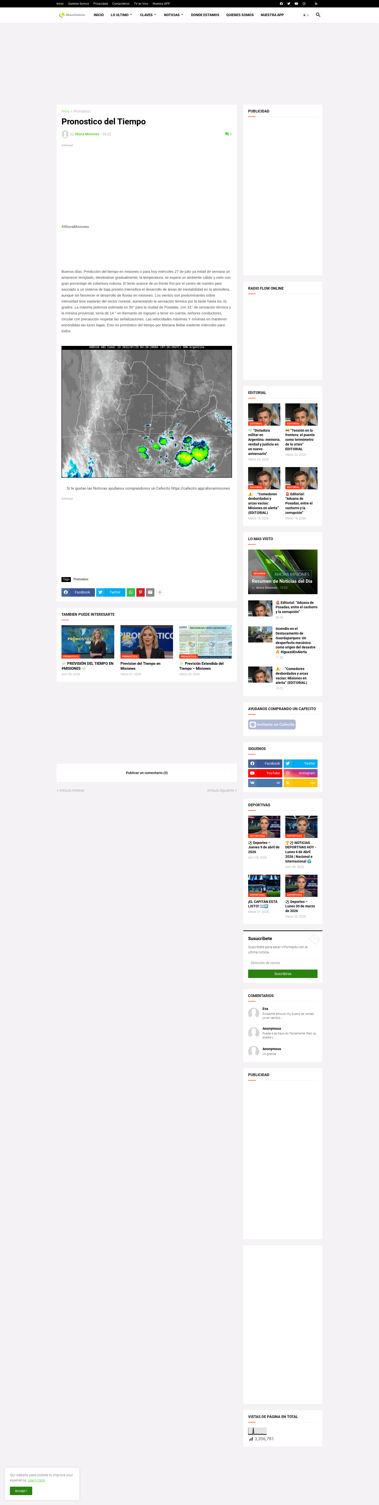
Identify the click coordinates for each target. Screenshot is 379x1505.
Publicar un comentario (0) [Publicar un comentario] (147, 773)
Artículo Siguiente (220, 790)
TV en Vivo (141, 3)
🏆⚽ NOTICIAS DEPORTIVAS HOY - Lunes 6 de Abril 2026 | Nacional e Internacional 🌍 (300, 852)
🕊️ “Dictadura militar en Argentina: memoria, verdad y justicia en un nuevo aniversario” (264, 442)
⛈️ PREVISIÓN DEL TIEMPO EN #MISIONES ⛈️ (87, 666)
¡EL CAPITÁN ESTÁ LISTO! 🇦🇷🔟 (262, 904)
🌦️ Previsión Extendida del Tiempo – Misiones (201, 666)
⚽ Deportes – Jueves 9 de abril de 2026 (264, 847)
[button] (306, 15)
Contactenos (120, 3)
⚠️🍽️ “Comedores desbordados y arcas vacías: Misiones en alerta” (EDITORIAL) (263, 503)
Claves (146, 15)
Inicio (60, 3)
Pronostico (82, 111)
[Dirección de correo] (283, 963)
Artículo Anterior (72, 790)
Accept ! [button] (21, 1491)
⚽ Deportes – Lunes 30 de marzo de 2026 (300, 906)
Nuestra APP (161, 3)
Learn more (36, 1480)
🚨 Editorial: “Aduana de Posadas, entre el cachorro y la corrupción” (299, 503)
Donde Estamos (205, 15)
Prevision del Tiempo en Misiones (140, 666)
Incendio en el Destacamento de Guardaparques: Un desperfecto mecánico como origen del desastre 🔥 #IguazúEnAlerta (296, 640)
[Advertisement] (189, 63)
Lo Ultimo (120, 15)
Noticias (172, 15)
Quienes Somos (78, 3)
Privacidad (100, 3)
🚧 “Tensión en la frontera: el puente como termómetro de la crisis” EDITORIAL (300, 439)
